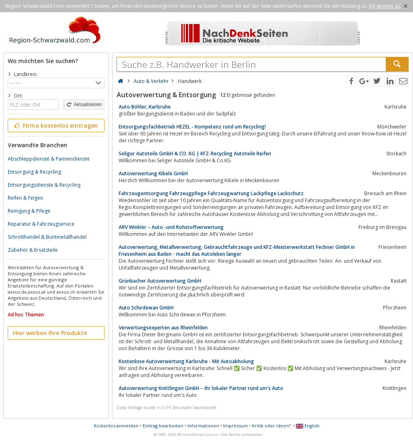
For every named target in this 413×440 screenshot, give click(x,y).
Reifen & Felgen (25, 197)
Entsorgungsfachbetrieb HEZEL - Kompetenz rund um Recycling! (192, 126)
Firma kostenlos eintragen (55, 125)
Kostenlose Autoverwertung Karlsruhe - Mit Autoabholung (186, 361)
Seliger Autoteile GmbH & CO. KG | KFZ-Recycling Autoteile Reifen (195, 153)
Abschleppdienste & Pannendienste (49, 158)
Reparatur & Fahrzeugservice (41, 223)
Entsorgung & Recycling (34, 171)
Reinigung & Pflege (29, 210)
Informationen (203, 426)
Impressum (235, 426)
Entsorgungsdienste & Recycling (44, 184)
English (308, 426)
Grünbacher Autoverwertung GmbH (160, 280)
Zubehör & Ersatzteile (33, 249)
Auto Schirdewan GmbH (146, 307)
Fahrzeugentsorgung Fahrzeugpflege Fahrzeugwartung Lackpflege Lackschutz (211, 193)
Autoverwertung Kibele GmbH (153, 173)
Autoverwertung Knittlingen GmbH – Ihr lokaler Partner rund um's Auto (201, 388)
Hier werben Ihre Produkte (50, 333)
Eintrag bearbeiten (163, 426)
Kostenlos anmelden (116, 426)
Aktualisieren (84, 104)
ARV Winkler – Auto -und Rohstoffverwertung (171, 227)
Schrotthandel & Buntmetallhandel (47, 236)
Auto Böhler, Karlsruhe (145, 106)
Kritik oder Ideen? (271, 426)
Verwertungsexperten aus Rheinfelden (163, 327)
